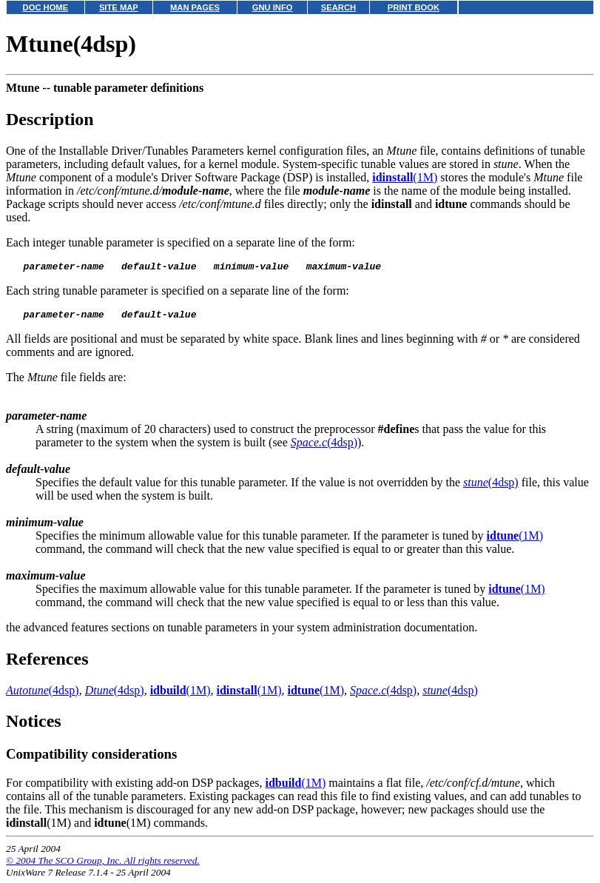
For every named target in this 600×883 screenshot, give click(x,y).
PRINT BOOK (413, 7)
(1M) (404, 177)
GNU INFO (272, 7)
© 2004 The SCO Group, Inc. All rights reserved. (103, 864)
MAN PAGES (195, 7)
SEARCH (338, 7)
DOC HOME (46, 7)
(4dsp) (324, 446)
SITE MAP (118, 7)
